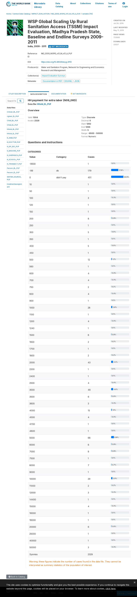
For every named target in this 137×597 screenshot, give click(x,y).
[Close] (135, 582)
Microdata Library (39, 5)
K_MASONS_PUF (13, 151)
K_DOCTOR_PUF (13, 142)
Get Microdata (58, 46)
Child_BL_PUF (12, 120)
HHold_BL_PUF (13, 129)
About (73, 3)
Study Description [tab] (17, 94)
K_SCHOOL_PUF (13, 159)
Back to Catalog (17, 577)
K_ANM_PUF (12, 138)
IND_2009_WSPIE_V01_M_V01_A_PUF (65, 14)
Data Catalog (59, 4)
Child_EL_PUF (12, 125)
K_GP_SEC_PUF (13, 146)
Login (125, 5)
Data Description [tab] (38, 94)
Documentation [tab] (58, 94)
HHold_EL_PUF (13, 134)
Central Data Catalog (21, 14)
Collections (85, 3)
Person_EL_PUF (13, 172)
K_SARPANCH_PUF (14, 155)
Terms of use (112, 4)
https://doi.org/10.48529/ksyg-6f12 (56, 62)
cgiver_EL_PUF (13, 116)
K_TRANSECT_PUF (14, 164)
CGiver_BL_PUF (13, 112)
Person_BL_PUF (13, 168)
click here (110, 588)
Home (8, 14)
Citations (99, 3)
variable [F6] (87, 14)
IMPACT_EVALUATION (41, 14)
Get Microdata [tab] (78, 94)
